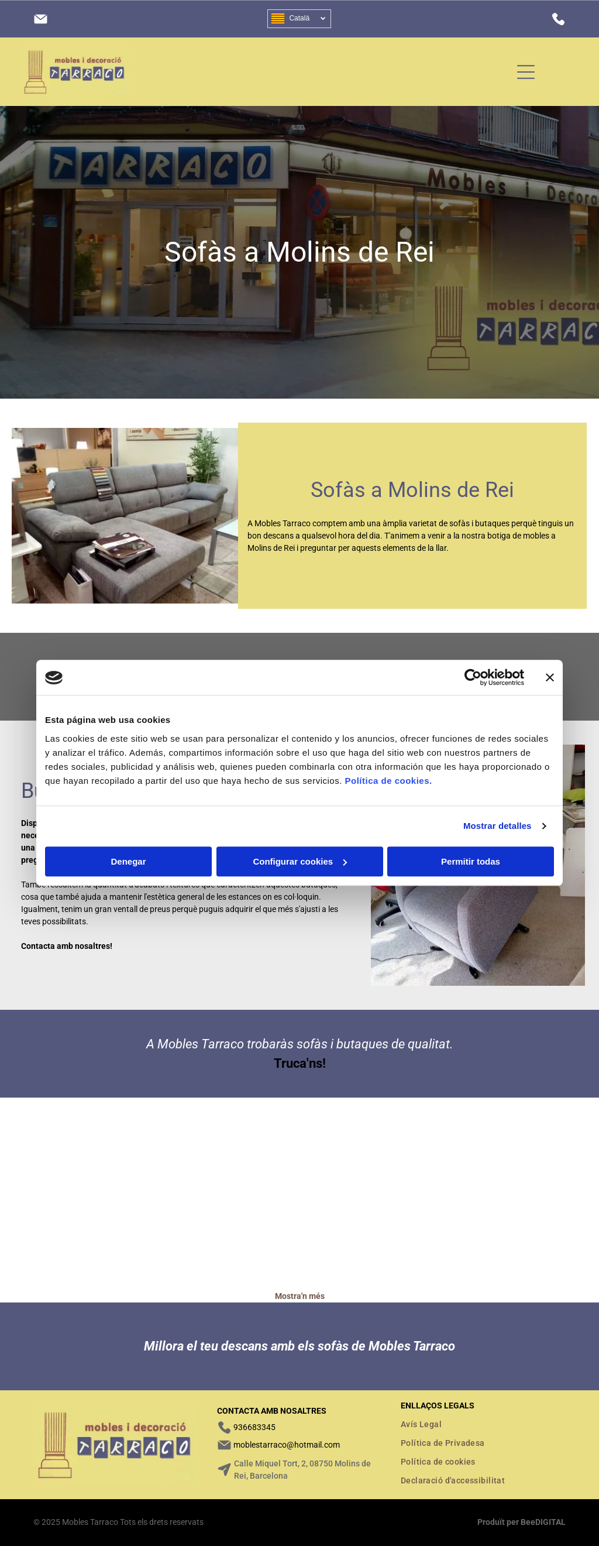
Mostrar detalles (497, 826)
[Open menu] (526, 72)
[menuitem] (483, 1424)
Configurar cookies (300, 861)
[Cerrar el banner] (550, 678)
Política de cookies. (388, 781)
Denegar (128, 861)
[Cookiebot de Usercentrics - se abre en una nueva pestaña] (473, 678)
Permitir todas (470, 861)
